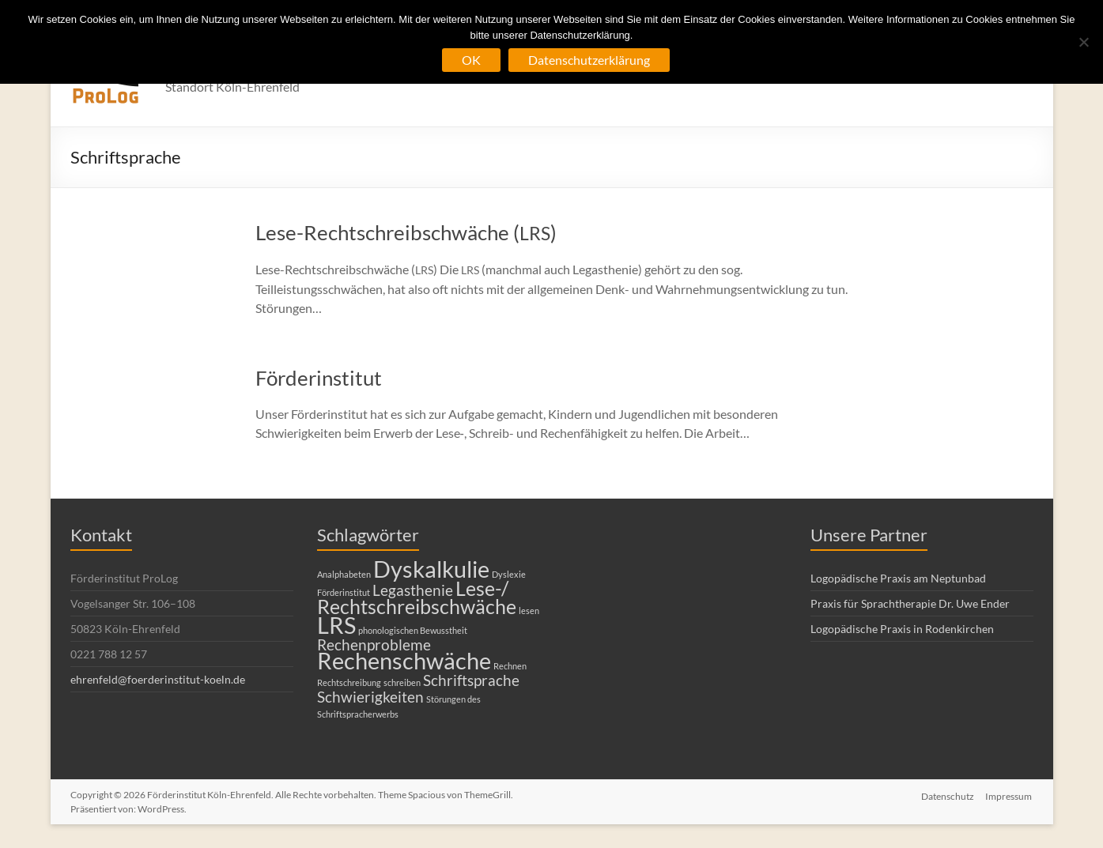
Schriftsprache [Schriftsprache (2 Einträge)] (471, 680)
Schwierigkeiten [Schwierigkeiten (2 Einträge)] (370, 697)
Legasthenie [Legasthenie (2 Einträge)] (412, 590)
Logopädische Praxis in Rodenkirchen (902, 628)
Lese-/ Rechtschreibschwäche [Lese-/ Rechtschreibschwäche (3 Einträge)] (416, 597)
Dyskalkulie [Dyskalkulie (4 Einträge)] (431, 568)
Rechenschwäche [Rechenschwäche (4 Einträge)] (404, 660)
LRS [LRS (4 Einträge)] (336, 625)
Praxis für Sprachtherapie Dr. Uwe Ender (910, 603)
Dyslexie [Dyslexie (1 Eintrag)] (509, 574)
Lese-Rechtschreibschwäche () (406, 232)
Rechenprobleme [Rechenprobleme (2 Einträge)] (374, 644)
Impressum (1010, 795)
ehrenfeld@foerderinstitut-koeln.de (157, 679)
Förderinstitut (318, 377)
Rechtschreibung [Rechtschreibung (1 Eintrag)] (349, 682)
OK (471, 59)
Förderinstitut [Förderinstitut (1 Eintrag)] (343, 592)
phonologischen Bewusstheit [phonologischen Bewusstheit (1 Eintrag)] (412, 630)
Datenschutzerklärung (589, 59)
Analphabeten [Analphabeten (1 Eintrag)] (344, 574)
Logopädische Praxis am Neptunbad (898, 578)
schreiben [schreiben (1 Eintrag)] (402, 682)
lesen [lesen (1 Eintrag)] (529, 610)
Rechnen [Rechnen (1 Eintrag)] (510, 666)
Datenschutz (947, 795)
